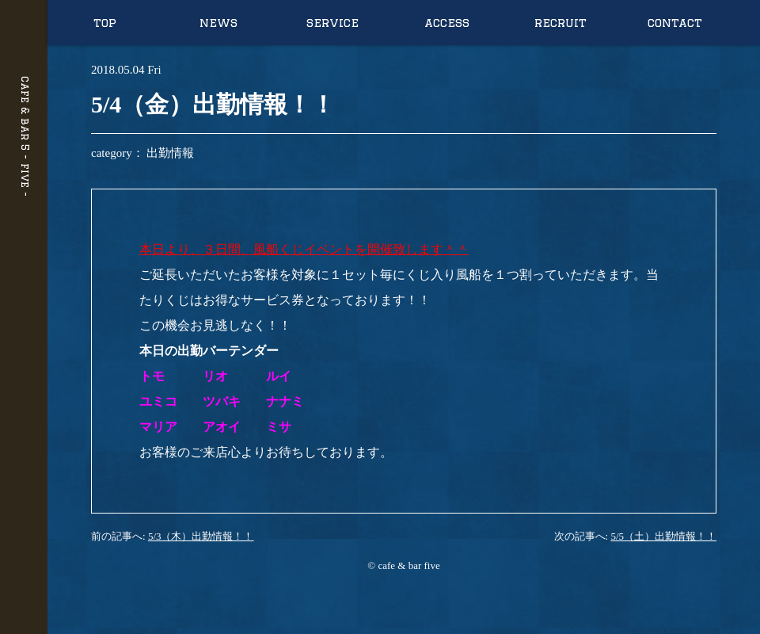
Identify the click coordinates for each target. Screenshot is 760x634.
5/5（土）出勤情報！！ (663, 536)
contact (675, 22)
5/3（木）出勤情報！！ (201, 536)
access (446, 22)
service (332, 22)
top (104, 22)
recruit (560, 22)
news (219, 22)
